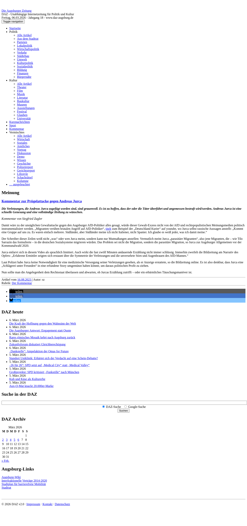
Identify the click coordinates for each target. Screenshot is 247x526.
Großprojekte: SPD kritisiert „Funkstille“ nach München (44, 372)
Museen (22, 104)
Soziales (22, 142)
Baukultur (23, 101)
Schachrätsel (25, 177)
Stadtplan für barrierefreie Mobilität (24, 484)
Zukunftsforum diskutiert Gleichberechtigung (37, 344)
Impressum (33, 504)
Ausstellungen (26, 108)
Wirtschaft (23, 139)
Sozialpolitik (25, 66)
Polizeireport (25, 167)
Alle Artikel (24, 35)
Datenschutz (62, 504)
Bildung (22, 70)
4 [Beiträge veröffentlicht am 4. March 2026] (10, 439)
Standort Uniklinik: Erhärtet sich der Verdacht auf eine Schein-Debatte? (53, 358)
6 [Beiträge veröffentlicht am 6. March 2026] (18, 439)
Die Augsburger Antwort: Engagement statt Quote (40, 330)
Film (20, 90)
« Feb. (5, 460)
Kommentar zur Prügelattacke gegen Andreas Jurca (42, 201)
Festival (22, 111)
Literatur (22, 97)
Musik (21, 94)
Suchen (123, 410)
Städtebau (23, 56)
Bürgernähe (24, 76)
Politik (13, 31)
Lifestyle (22, 174)
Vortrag (21, 149)
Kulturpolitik (25, 63)
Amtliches (23, 146)
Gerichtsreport (26, 170)
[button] (16, 291)
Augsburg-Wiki (11, 477)
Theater (21, 87)
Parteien (22, 42)
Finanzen (22, 73)
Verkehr (22, 52)
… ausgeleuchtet (19, 184)
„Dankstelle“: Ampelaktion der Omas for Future (39, 351)
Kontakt (47, 504)
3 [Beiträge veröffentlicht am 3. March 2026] (7, 439)
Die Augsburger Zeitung (16, 10)
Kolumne (23, 181)
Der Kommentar (22, 283)
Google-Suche (137, 406)
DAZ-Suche (113, 406)
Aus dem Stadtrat (27, 38)
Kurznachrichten (19, 122)
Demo (21, 156)
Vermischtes (16, 132)
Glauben (22, 115)
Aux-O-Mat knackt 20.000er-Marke (31, 386)
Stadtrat (6, 487)
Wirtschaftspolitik (28, 49)
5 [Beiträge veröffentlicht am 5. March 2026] (14, 439)
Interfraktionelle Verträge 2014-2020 (24, 480)
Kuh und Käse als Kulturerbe (27, 379)
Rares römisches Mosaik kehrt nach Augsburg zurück (42, 337)
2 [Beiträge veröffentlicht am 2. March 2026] (3, 439)
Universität (24, 118)
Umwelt (22, 59)
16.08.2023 (24, 279)
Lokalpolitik (24, 45)
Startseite (15, 28)
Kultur (13, 80)
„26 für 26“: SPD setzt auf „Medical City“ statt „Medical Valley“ (49, 365)
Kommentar (16, 128)
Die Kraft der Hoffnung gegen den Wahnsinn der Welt (42, 323)
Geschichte (24, 163)
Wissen (21, 160)
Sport (12, 125)
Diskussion (24, 153)
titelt (108, 228)
